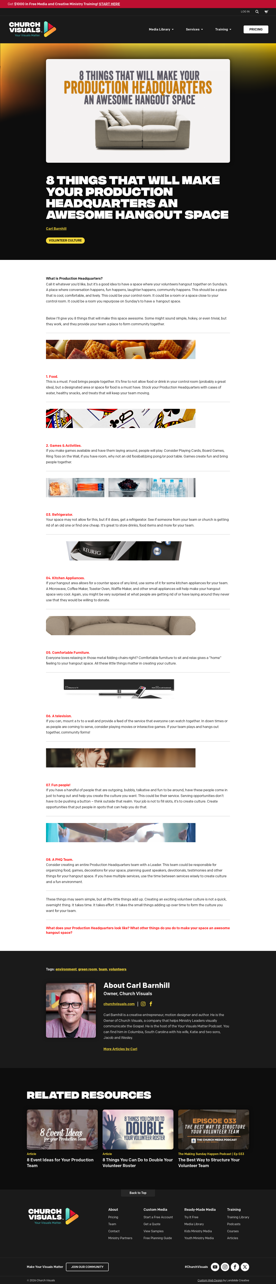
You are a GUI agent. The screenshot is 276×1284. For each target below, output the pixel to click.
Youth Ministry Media (199, 1239)
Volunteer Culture (65, 241)
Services (193, 30)
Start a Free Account (158, 1218)
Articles (232, 1239)
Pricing (256, 30)
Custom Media (155, 1211)
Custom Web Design (210, 1281)
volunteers (118, 970)
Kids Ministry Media (198, 1232)
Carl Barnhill (56, 230)
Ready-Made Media (200, 1211)
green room (87, 970)
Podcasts (233, 1225)
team (103, 970)
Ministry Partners (120, 1239)
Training (221, 30)
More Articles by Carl (120, 1050)
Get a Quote (152, 1225)
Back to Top (138, 1194)
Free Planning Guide (158, 1239)
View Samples (153, 1232)
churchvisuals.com (119, 1005)
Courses (233, 1232)
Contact (114, 1232)
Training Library (238, 1218)
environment (66, 970)
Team (112, 1225)
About (113, 1211)
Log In (245, 11)
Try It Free (191, 1218)
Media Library (159, 30)
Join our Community (88, 1268)
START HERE (109, 4)
